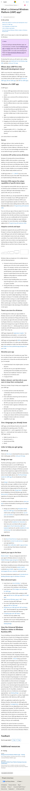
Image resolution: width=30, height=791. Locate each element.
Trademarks (11, 789)
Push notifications (12, 545)
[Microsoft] (15, 2)
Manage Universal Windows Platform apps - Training (13, 754)
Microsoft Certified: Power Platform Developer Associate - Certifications (14, 762)
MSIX (19, 340)
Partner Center (4, 556)
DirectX (15, 658)
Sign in (27, 2)
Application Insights (19, 333)
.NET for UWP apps (23, 80)
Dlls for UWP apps (11, 80)
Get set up (8, 454)
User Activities (16, 583)
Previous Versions (12, 785)
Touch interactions (15, 526)
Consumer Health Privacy (19, 787)
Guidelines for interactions (18, 522)
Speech (9, 526)
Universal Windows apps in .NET (14, 599)
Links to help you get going (8, 28)
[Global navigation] (1, 2)
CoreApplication (14, 704)
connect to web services (17, 541)
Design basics (18, 490)
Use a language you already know (9, 26)
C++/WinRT (15, 173)
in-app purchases (23, 545)
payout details (9, 569)
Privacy (9, 787)
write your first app (13, 63)
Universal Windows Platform (11, 5)
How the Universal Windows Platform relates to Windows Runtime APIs (14, 30)
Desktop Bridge (7, 623)
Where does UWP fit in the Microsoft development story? (14, 22)
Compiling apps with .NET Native (12, 613)
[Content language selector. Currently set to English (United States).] (7, 778)
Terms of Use (4, 789)
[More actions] (27, 5)
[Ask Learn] (25, 5)
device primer (4, 494)
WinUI (8, 48)
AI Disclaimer (4, 785)
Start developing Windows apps (16, 52)
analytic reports (21, 567)
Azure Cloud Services (11, 539)
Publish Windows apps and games (9, 560)
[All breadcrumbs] (2, 5)
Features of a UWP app (7, 24)
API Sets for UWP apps (14, 595)
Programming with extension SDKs (17, 223)
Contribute (3, 787)
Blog (19, 785)
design (5, 482)
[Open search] (23, 2)
